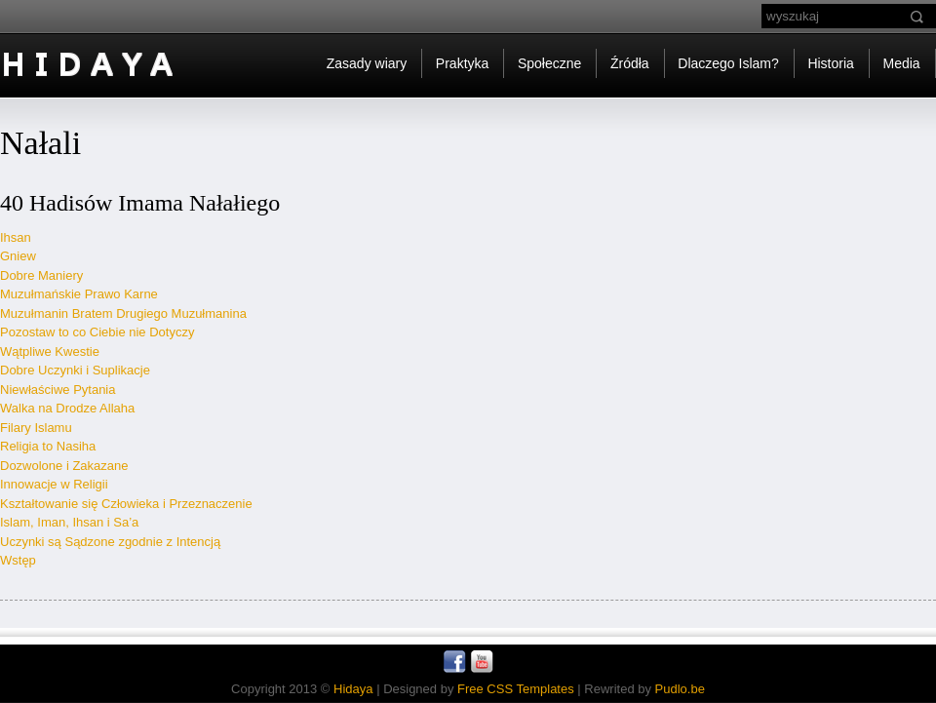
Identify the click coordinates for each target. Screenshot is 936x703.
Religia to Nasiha (48, 446)
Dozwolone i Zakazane (64, 465)
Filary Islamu (36, 427)
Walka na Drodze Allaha (67, 408)
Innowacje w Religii (54, 484)
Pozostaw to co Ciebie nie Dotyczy (97, 332)
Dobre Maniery (41, 275)
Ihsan (15, 237)
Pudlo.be (680, 689)
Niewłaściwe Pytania (58, 389)
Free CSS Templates (515, 689)
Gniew (18, 256)
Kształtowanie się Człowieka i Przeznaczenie (126, 503)
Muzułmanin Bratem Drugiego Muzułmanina (123, 313)
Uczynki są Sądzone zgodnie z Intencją (110, 541)
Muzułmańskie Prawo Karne (79, 294)
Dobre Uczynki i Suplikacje (75, 370)
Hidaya (352, 689)
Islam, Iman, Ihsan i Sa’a (69, 522)
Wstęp (18, 560)
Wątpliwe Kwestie (49, 351)
